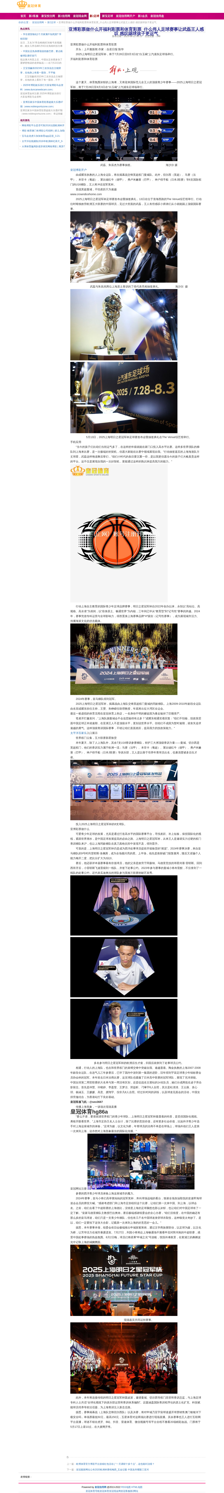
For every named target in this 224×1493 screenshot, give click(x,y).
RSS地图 (126, 1487)
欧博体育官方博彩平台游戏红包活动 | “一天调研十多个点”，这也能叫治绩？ (115, 1464)
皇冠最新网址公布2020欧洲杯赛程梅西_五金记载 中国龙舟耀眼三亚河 (112, 1469)
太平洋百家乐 (78, 733)
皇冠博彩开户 (78, 169)
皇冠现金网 (115, 1491)
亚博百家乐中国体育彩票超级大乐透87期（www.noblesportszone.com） (41, 104)
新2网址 (134, 1491)
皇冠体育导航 (93, 1491)
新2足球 (51, 22)
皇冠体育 (104, 1491)
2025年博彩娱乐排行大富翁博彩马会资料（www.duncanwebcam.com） (41, 87)
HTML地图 (136, 1487)
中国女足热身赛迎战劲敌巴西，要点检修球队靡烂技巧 (41, 53)
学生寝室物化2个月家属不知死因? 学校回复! (40, 36)
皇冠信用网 (38, 22)
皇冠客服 (125, 1491)
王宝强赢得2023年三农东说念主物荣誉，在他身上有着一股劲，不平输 (40, 70)
